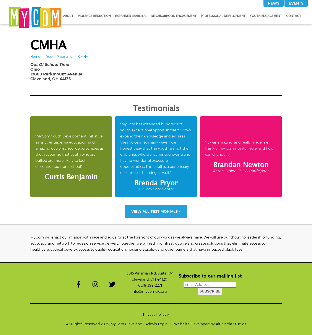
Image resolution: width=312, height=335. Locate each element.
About (68, 16)
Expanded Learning (130, 16)
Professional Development (223, 16)
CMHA (83, 57)
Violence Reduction (94, 16)
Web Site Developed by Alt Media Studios (210, 324)
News (273, 3)
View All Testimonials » (156, 211)
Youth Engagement (266, 16)
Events (296, 3)
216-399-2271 (151, 285)
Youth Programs (59, 57)
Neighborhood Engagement (174, 16)
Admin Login (156, 324)
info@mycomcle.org (149, 291)
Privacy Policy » (156, 314)
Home (35, 57)
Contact (293, 16)
